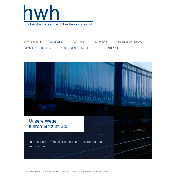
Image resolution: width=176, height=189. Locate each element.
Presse (113, 48)
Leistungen (66, 48)
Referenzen (91, 48)
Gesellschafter (37, 48)
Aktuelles (55, 42)
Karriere (101, 42)
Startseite (31, 42)
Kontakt (78, 42)
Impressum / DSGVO (130, 42)
